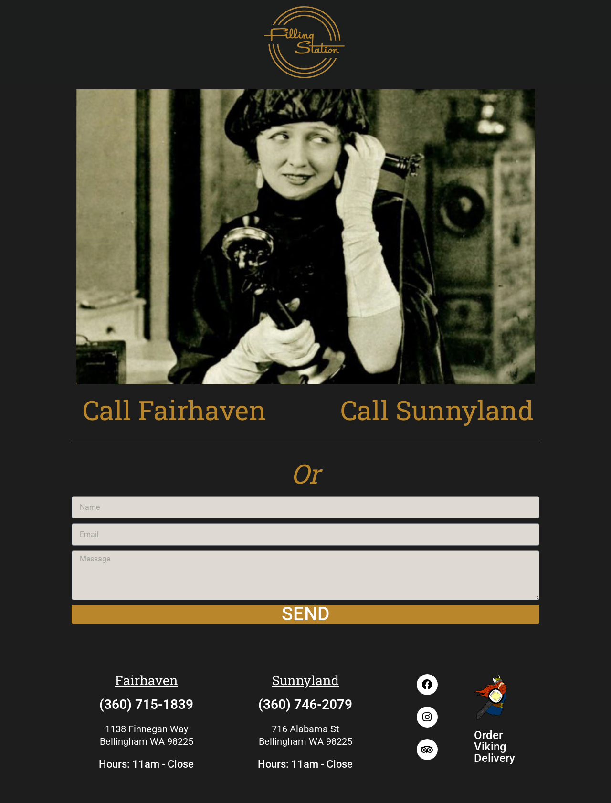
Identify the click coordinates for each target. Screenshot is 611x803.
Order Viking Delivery (494, 747)
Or (305, 473)
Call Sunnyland (437, 409)
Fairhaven (146, 680)
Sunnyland (305, 680)
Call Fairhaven (174, 409)
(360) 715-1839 (146, 704)
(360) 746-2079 (305, 704)
